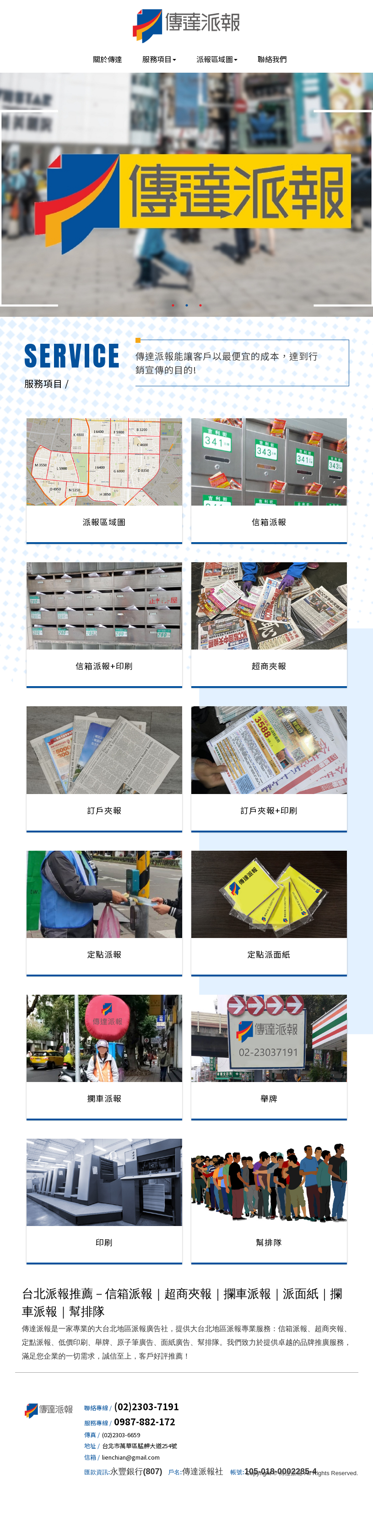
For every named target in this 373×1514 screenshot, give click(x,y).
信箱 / (92, 1457)
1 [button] (173, 305)
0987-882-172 (144, 1421)
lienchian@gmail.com (131, 1457)
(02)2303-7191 (146, 1406)
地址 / (92, 1446)
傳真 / (92, 1435)
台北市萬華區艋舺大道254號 (139, 1446)
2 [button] (186, 305)
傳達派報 (187, 25)
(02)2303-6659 (121, 1435)
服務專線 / (98, 1423)
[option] (186, 193)
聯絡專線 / (98, 1408)
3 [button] (200, 305)
